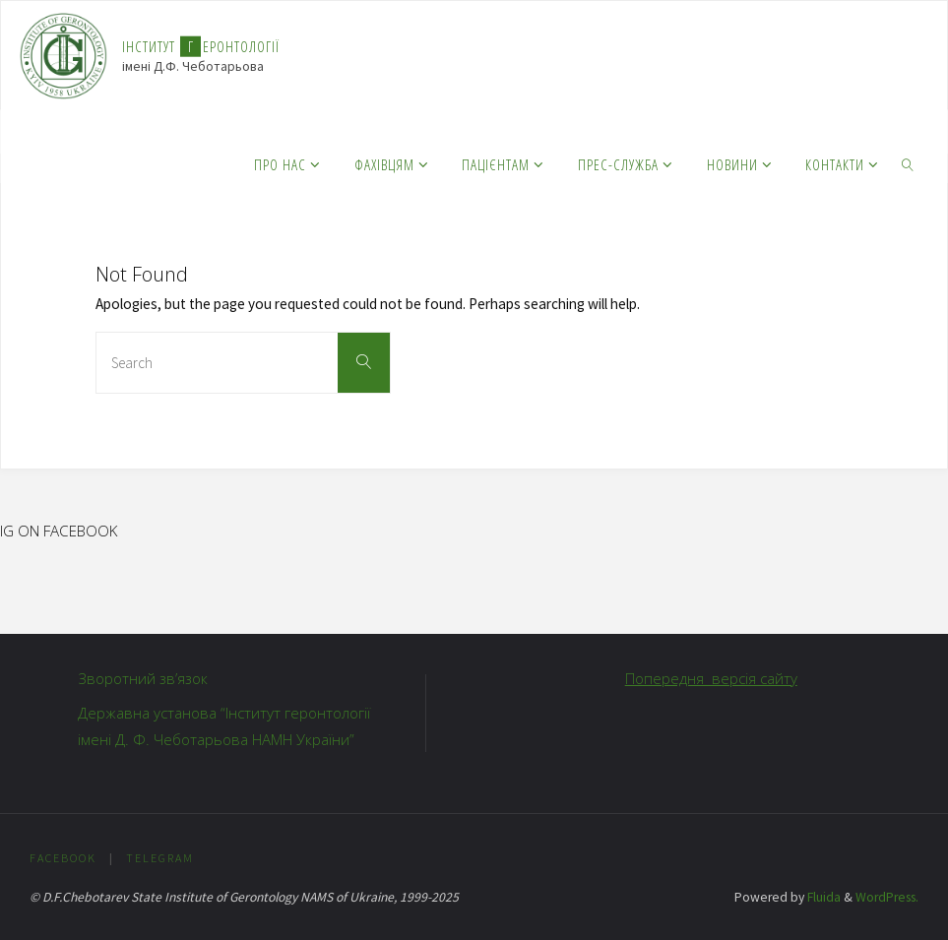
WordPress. (886, 897)
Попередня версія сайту (711, 678)
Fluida (822, 897)
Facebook (63, 857)
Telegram (160, 857)
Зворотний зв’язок (143, 678)
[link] (907, 163)
